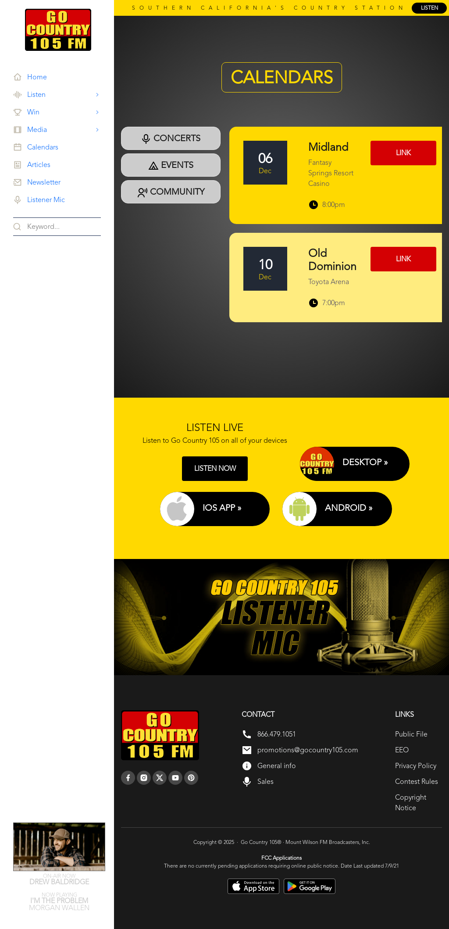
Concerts (170, 138)
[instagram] (144, 778)
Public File (411, 734)
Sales (265, 781)
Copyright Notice (410, 802)
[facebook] (128, 778)
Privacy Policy (415, 766)
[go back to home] (160, 735)
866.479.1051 (276, 734)
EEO (402, 750)
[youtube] (175, 778)
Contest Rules (416, 781)
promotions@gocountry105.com (307, 750)
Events (170, 165)
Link (403, 153)
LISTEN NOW (215, 468)
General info (276, 766)
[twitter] (160, 778)
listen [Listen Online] (429, 8)
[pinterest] (191, 778)
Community (170, 192)
